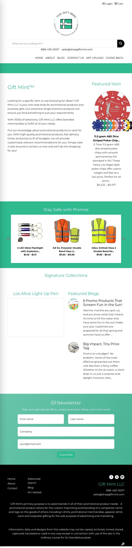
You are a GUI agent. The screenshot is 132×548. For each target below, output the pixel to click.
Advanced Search (34, 480)
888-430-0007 (50, 49)
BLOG (61, 57)
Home (11, 478)
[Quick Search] (62, 43)
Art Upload (34, 492)
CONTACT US (75, 57)
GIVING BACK (114, 57)
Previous (8, 238)
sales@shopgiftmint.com (77, 49)
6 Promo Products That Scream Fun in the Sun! (102, 303)
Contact (12, 488)
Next (123, 238)
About (11, 483)
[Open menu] (125, 68)
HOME (39, 57)
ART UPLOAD (94, 57)
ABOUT (50, 57)
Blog (30, 487)
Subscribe (66, 454)
